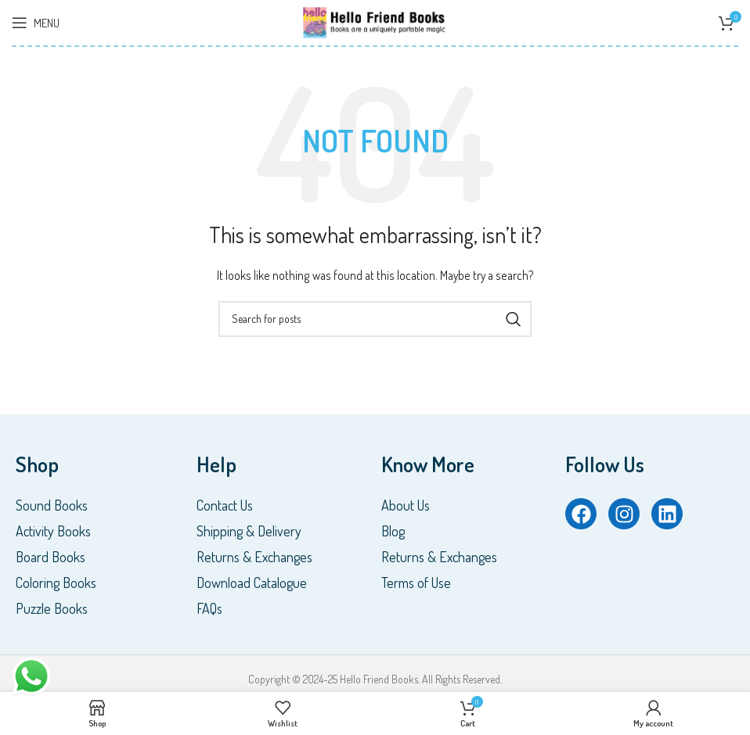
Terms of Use (416, 582)
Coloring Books (56, 582)
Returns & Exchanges (254, 556)
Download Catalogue (252, 582)
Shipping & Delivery (249, 531)
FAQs (209, 608)
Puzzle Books (52, 608)
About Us (405, 505)
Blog (393, 531)
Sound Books (52, 505)
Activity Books (53, 531)
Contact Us (225, 505)
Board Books (50, 556)
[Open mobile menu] (35, 22)
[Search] (375, 319)
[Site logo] (375, 20)
